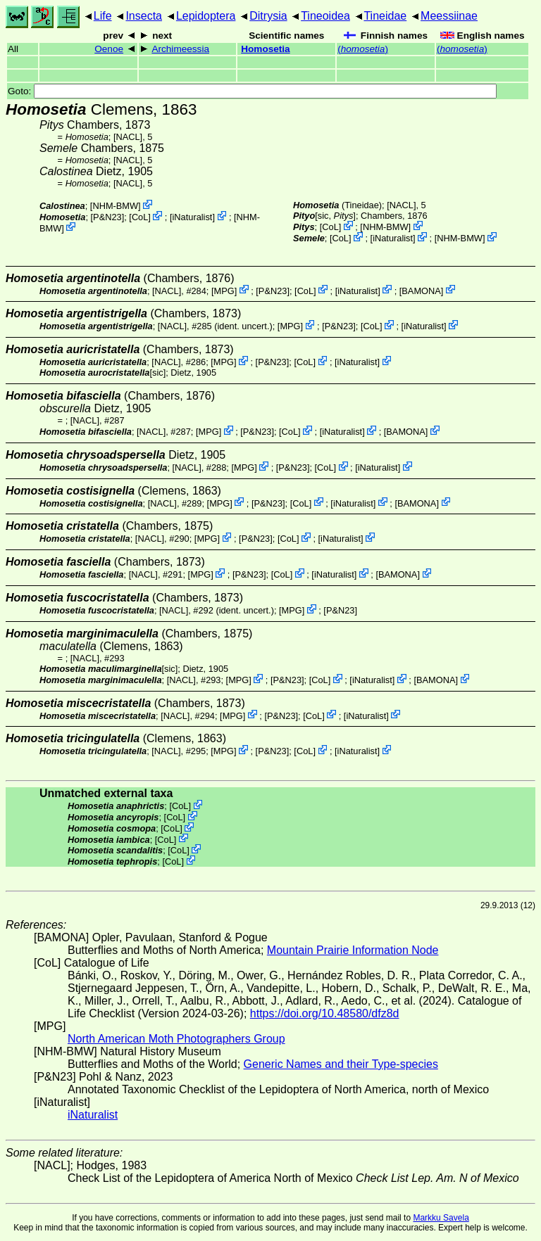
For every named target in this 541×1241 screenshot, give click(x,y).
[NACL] (127, 137)
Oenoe (108, 49)
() (362, 49)
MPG (224, 290)
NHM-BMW (115, 206)
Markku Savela (440, 1218)
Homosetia (265, 49)
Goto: (252, 91)
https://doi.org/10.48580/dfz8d (324, 1013)
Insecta (143, 16)
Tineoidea (325, 16)
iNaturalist (193, 217)
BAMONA (421, 290)
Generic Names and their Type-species (341, 1064)
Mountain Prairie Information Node (353, 950)
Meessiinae (449, 16)
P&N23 (107, 217)
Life (103, 16)
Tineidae (384, 16)
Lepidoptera (206, 16)
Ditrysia (268, 16)
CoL (140, 217)
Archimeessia (180, 49)
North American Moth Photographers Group (176, 1039)
